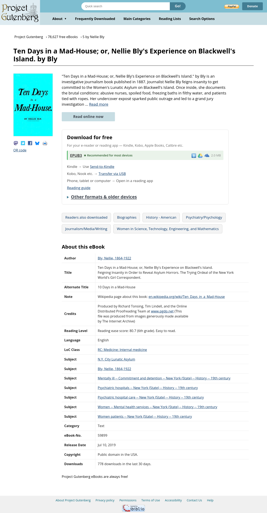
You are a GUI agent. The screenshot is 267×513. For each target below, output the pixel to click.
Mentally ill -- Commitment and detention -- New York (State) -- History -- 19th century (164, 378)
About (59, 18)
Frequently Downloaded (95, 18)
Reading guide (79, 187)
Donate (252, 6)
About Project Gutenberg (73, 500)
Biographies (126, 217)
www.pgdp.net (162, 311)
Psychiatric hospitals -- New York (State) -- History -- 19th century (148, 387)
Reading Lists (170, 18)
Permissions (127, 500)
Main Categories (137, 18)
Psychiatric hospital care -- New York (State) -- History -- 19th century (151, 397)
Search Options (202, 18)
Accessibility (173, 500)
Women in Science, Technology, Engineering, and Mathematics (168, 228)
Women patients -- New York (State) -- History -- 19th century (145, 416)
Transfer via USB (112, 173)
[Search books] (125, 6)
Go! (178, 6)
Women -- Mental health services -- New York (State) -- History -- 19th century (157, 407)
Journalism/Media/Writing (86, 228)
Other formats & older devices (104, 196)
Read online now (88, 116)
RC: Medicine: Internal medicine (122, 349)
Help (210, 500)
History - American (161, 217)
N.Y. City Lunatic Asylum (116, 359)
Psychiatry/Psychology (204, 217)
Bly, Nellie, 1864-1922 (114, 258)
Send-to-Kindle (102, 166)
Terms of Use (150, 500)
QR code (19, 150)
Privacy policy (105, 500)
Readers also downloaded (86, 217)
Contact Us (194, 500)
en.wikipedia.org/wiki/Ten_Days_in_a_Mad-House (187, 296)
